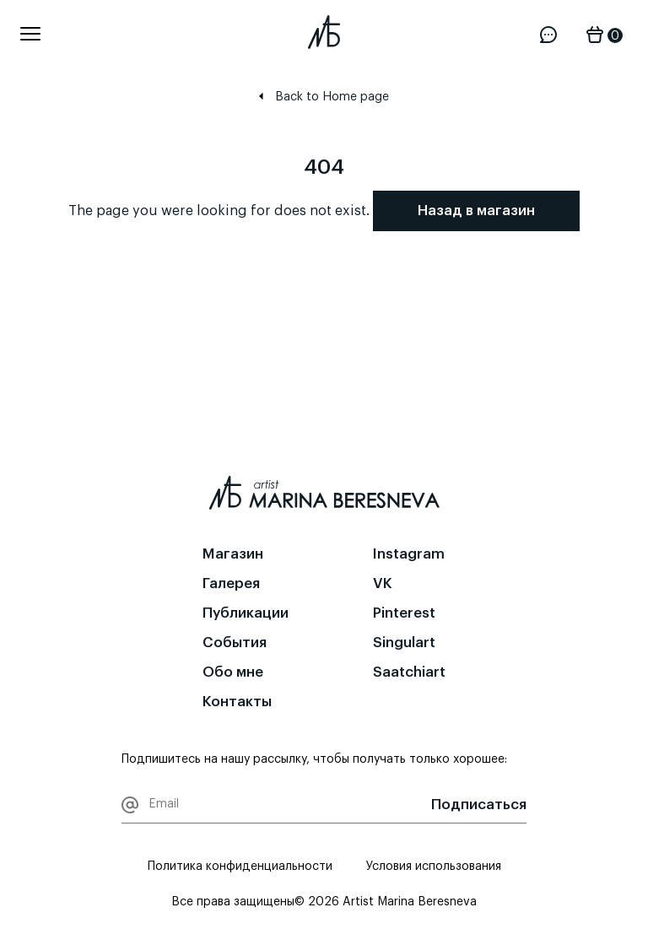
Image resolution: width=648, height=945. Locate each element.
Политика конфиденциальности (240, 866)
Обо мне (232, 672)
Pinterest (404, 613)
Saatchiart (409, 672)
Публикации (245, 613)
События (234, 642)
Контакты (237, 701)
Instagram (409, 554)
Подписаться (478, 804)
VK (382, 583)
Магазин (232, 554)
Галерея (231, 583)
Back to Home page (324, 97)
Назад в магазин (476, 210)
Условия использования (433, 866)
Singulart (404, 642)
